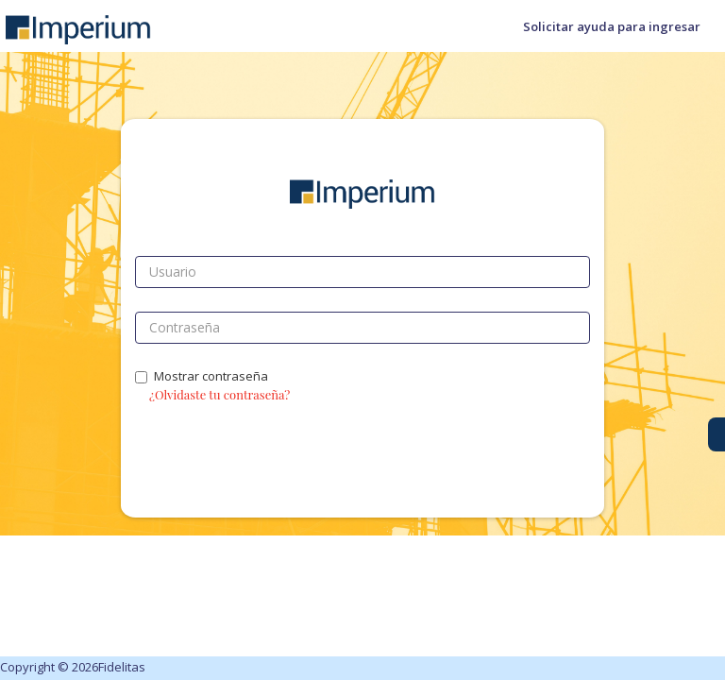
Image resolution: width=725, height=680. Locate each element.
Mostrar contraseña (201, 375)
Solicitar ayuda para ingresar (611, 26)
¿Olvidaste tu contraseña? (219, 394)
